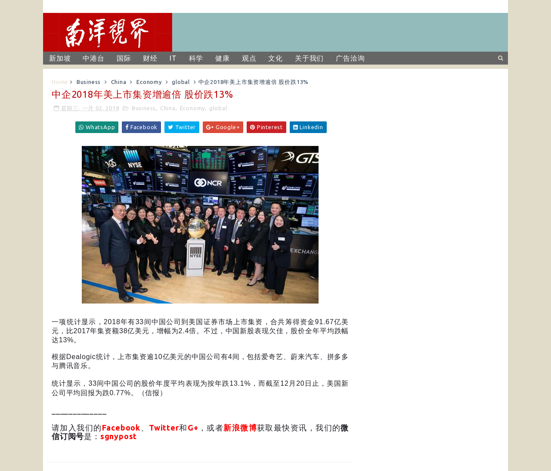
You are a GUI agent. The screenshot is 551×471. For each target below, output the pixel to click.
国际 (124, 58)
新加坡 (60, 58)
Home (60, 82)
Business (89, 82)
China (119, 82)
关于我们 (309, 58)
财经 (150, 58)
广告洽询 (350, 58)
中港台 (93, 58)
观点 (249, 58)
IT (173, 58)
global (181, 82)
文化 (275, 58)
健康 (222, 58)
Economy (149, 82)
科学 (196, 58)
